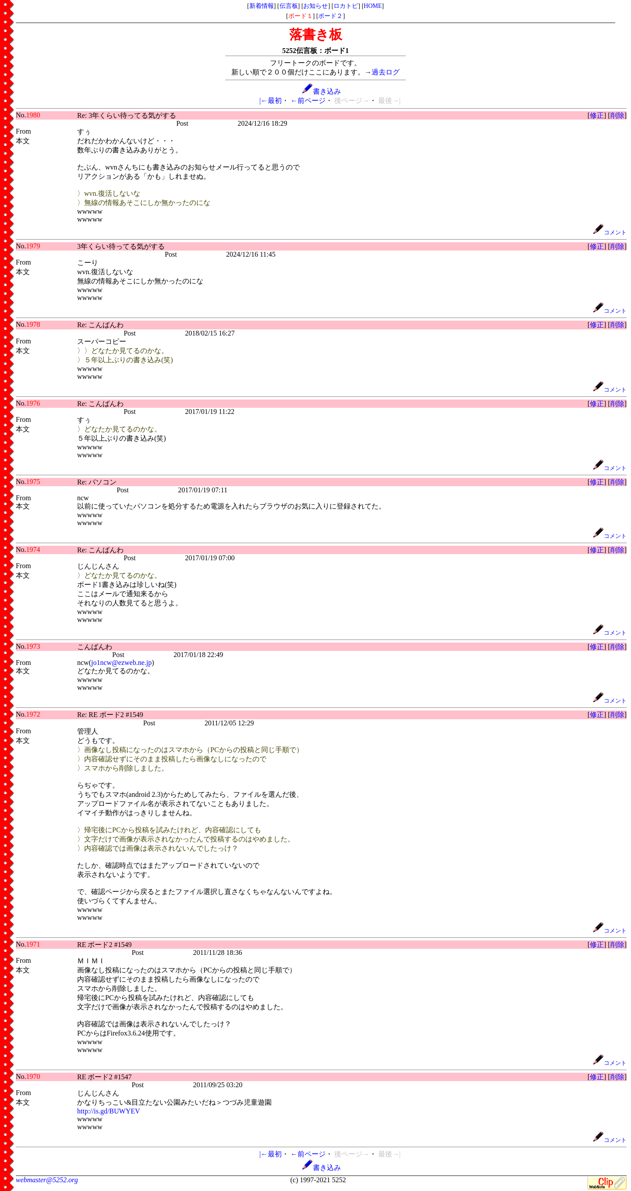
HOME (373, 6)
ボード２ (330, 16)
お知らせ (315, 6)
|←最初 (270, 100)
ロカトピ (345, 6)
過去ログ (386, 72)
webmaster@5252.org (47, 1180)
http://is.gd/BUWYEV (108, 1111)
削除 (617, 115)
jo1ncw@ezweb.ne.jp (121, 662)
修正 (597, 115)
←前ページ (308, 100)
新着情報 (261, 6)
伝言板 (289, 6)
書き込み (321, 91)
